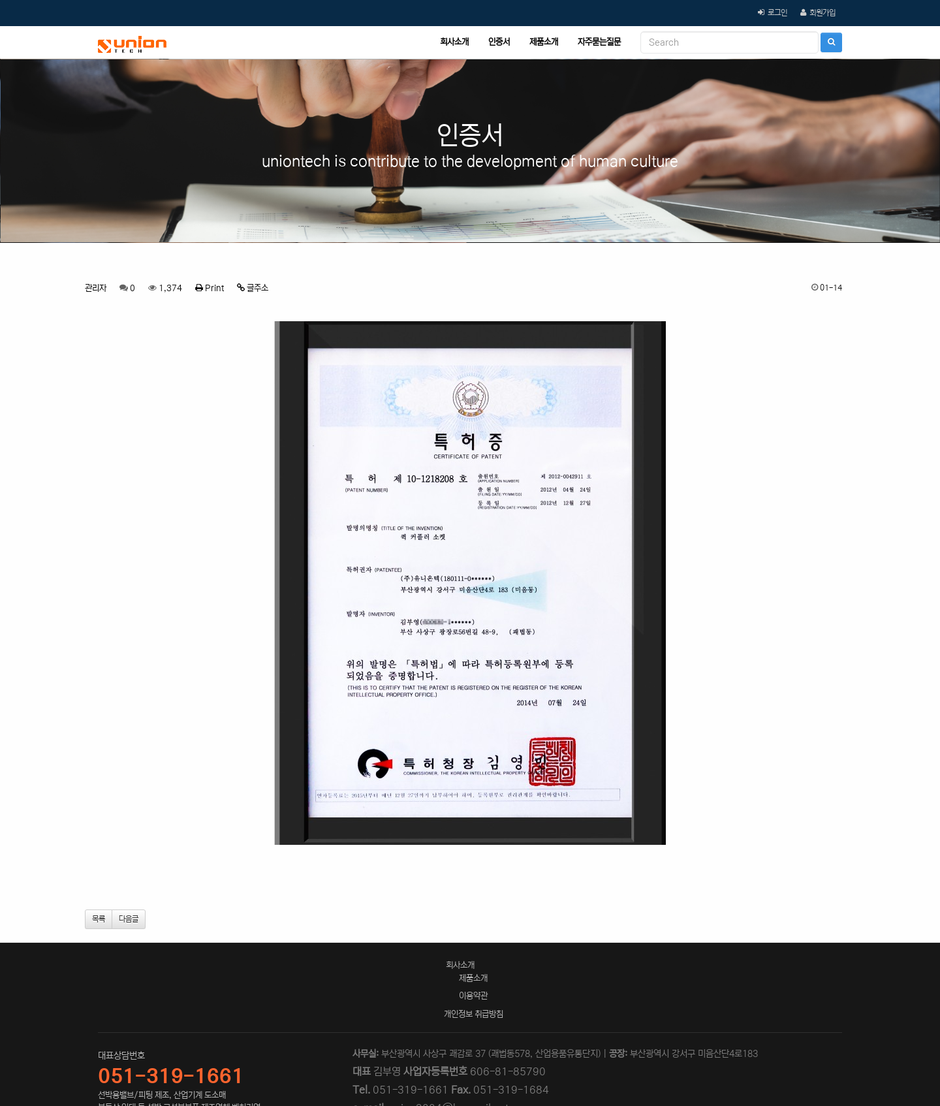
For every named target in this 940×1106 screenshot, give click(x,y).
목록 (98, 919)
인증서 (499, 42)
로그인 (777, 12)
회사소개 (454, 42)
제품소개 (543, 42)
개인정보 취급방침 (473, 1014)
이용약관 (473, 996)
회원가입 (822, 12)
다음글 (128, 919)
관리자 (95, 288)
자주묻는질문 (599, 42)
